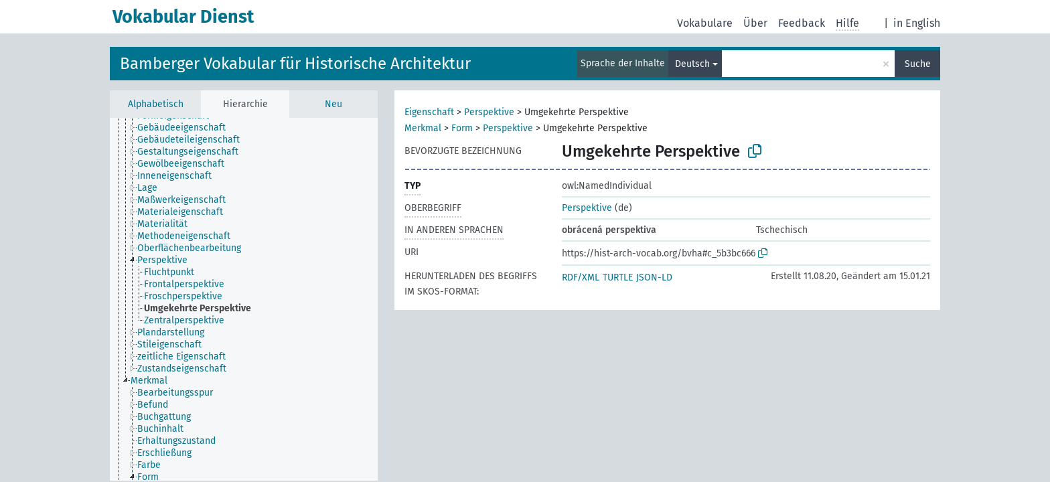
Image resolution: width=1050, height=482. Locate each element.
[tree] (244, 299)
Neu (333, 104)
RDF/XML (580, 277)
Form (462, 128)
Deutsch (692, 64)
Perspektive (489, 112)
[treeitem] (187, 128)
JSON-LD (654, 277)
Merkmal (422, 128)
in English (916, 23)
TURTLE (618, 277)
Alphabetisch (155, 104)
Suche (918, 64)
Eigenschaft (429, 112)
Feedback (801, 23)
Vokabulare (705, 23)
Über (755, 23)
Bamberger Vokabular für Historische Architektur (295, 63)
